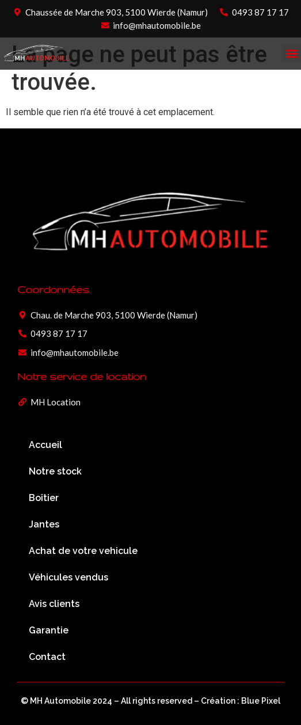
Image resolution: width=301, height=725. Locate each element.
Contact (47, 656)
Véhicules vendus (68, 577)
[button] (291, 53)
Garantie (48, 630)
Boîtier (44, 497)
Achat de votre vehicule (83, 550)
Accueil (45, 444)
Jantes (44, 524)
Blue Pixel (260, 700)
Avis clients (54, 603)
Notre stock (55, 471)
